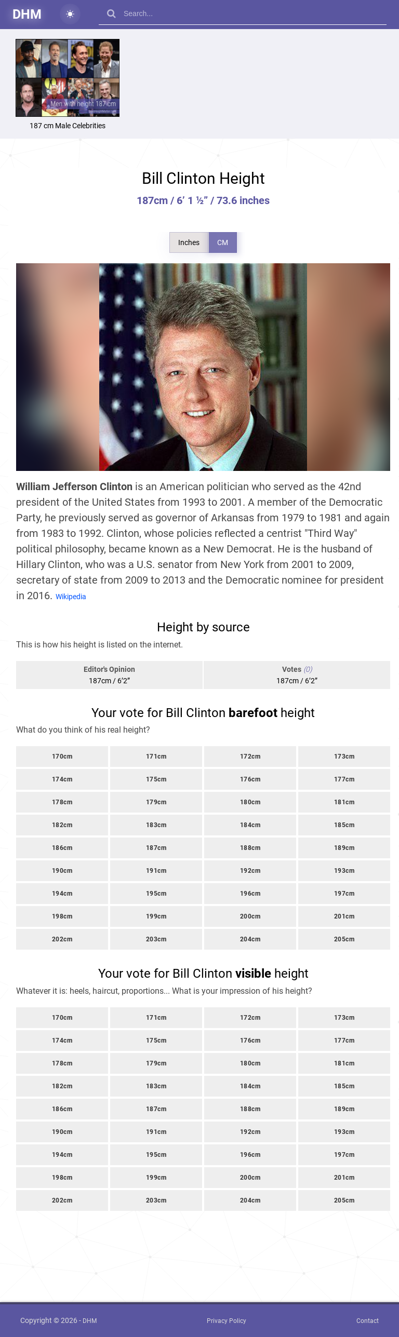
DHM (27, 14)
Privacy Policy (226, 1321)
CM (222, 242)
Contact (367, 1321)
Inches (189, 242)
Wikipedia (71, 596)
